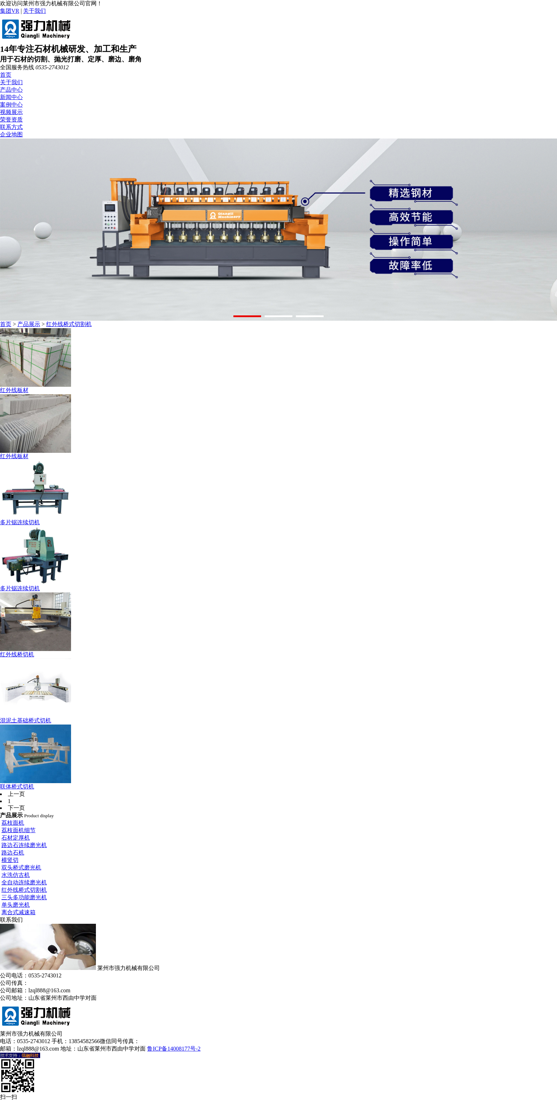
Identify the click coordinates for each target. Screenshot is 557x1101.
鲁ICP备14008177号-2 (173, 1049)
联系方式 (11, 127)
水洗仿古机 (15, 875)
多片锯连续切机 (20, 522)
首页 (5, 75)
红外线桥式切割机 (69, 324)
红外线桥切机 (17, 654)
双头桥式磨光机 (21, 867)
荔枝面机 (12, 823)
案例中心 (11, 105)
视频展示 (11, 112)
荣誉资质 (11, 119)
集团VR (9, 11)
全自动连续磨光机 (24, 882)
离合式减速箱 (18, 912)
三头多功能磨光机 (24, 897)
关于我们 (34, 11)
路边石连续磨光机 (24, 845)
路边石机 (12, 853)
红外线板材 (14, 390)
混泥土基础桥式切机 (25, 720)
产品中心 (11, 90)
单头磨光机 (15, 905)
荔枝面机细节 (18, 830)
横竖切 (9, 860)
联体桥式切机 (17, 786)
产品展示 (28, 324)
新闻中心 (11, 97)
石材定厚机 (15, 838)
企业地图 (11, 134)
